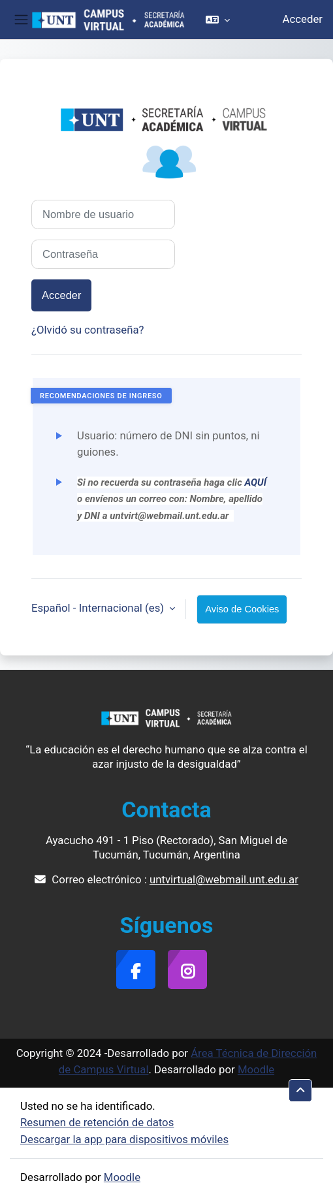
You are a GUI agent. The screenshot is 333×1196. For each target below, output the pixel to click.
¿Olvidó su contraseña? (87, 329)
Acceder (303, 18)
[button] (218, 19)
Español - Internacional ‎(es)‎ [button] (98, 607)
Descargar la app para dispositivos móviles (124, 1139)
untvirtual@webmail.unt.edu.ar (224, 879)
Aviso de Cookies (242, 609)
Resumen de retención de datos (97, 1122)
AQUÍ (255, 482)
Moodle (256, 1069)
